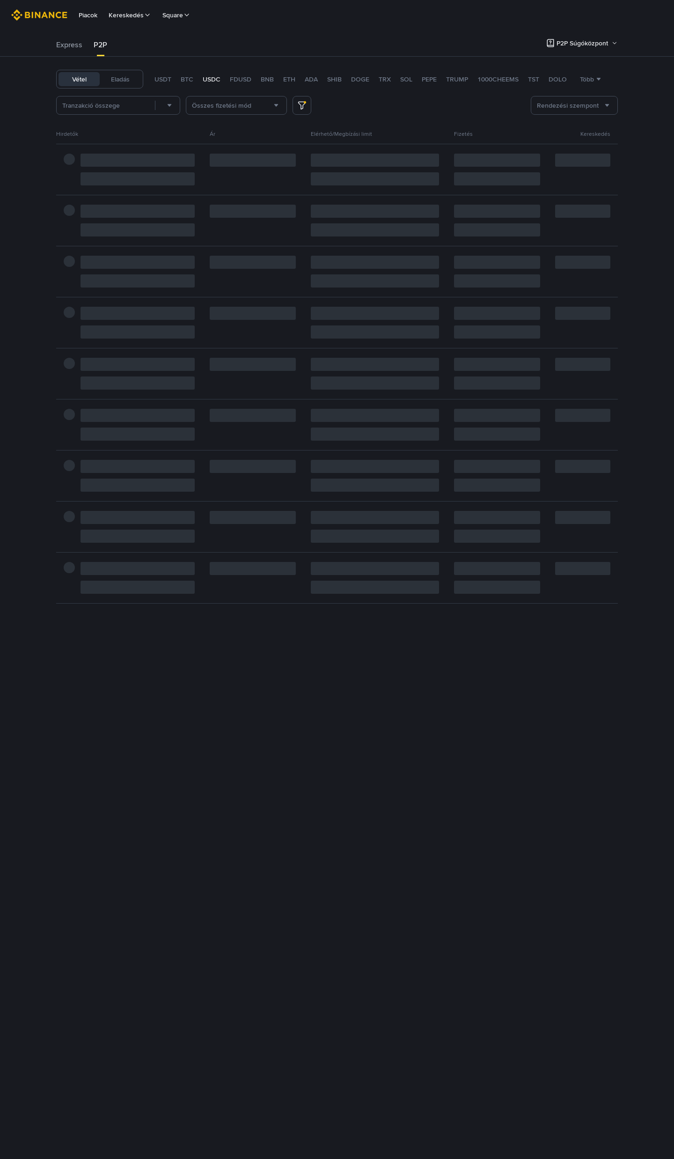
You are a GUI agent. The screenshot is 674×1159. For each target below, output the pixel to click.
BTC (187, 79)
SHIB (334, 79)
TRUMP (457, 79)
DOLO (558, 79)
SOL (406, 79)
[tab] (69, 45)
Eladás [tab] (120, 79)
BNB (267, 79)
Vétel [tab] (79, 79)
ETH (289, 79)
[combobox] (167, 105)
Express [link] (69, 45)
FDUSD (240, 79)
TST (533, 79)
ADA (311, 79)
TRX (385, 79)
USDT (162, 79)
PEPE (429, 79)
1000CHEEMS (498, 79)
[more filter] (302, 105)
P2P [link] (100, 45)
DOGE (360, 79)
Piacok (88, 15)
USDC (211, 79)
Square (176, 15)
